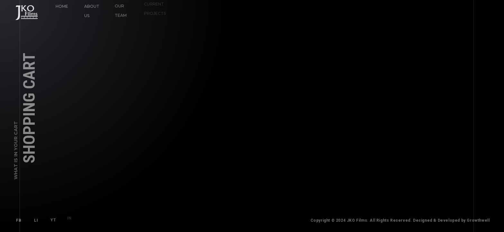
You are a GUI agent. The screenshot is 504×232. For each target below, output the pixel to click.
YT (52, 218)
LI (36, 220)
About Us (91, 11)
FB (18, 220)
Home (62, 6)
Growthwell (480, 220)
